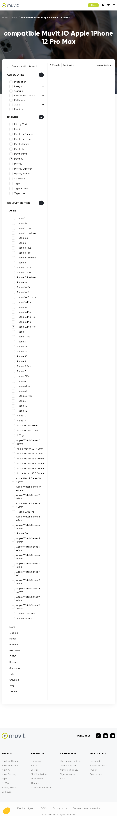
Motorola (13, 649)
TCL (10, 672)
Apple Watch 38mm (26, 424)
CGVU (44, 803)
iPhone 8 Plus (22, 365)
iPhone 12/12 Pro (24, 510)
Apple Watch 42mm (26, 429)
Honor (11, 637)
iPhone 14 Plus (22, 286)
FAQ (62, 774)
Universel (13, 678)
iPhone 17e (20, 532)
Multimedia (19, 98)
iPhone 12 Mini (22, 320)
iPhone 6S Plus (22, 394)
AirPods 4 (20, 419)
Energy (16, 85)
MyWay (17, 162)
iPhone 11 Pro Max (24, 612)
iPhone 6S (20, 389)
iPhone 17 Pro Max (24, 231)
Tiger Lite (18, 192)
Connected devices (41, 783)
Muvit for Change (10, 756)
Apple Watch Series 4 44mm (27, 517)
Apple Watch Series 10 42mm (27, 479)
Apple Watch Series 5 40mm (26, 525)
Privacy (93, 765)
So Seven (18, 177)
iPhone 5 (19, 399)
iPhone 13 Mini (22, 300)
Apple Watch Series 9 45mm (26, 605)
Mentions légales (26, 803)
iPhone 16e (20, 236)
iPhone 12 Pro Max (25, 325)
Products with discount (23, 64)
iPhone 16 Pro (22, 251)
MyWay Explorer (21, 167)
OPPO (11, 654)
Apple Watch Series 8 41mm (27, 580)
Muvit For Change (22, 132)
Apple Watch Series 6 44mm (26, 555)
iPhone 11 (20, 330)
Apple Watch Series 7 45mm (27, 572)
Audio (16, 103)
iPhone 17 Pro (22, 226)
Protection (19, 80)
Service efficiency (69, 765)
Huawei (12, 643)
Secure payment (68, 760)
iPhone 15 (20, 261)
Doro (11, 625)
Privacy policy (60, 803)
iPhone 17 (20, 216)
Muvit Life (18, 147)
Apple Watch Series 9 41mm (26, 597)
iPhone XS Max (23, 617)
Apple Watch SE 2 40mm (28, 457)
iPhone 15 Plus (22, 266)
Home (5, 17)
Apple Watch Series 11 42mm (27, 495)
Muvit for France (10, 760)
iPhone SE (20, 355)
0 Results (55, 65)
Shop (93, 5)
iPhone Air (20, 221)
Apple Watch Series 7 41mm (27, 564)
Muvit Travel (19, 152)
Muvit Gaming (20, 142)
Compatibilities (17, 201)
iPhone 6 (19, 379)
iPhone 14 (20, 281)
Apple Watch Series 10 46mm (27, 487)
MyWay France (21, 172)
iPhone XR (20, 350)
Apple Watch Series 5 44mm (26, 539)
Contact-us (96, 769)
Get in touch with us (70, 756)
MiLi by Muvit (19, 123)
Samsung (13, 666)
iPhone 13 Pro (22, 310)
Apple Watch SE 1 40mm (28, 447)
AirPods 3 (20, 414)
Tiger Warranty (67, 769)
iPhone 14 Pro (22, 290)
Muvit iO (17, 157)
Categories (14, 73)
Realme (12, 660)
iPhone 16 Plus (22, 246)
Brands (11, 115)
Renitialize (68, 65)
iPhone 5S (20, 409)
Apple (11, 209)
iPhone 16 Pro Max (24, 256)
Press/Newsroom (98, 760)
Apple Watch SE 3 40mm (28, 467)
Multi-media (37, 774)
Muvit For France (22, 137)
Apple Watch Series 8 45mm (27, 589)
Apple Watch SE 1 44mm (28, 452)
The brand (95, 756)
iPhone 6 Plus (22, 384)
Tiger (16, 182)
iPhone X (19, 340)
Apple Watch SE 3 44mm (28, 472)
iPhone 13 (20, 305)
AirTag (18, 434)
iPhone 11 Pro (22, 335)
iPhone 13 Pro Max (25, 315)
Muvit (16, 127)
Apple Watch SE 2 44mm (28, 462)
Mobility (17, 108)
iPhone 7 (19, 369)
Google (12, 631)
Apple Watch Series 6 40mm (26, 547)
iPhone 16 (20, 241)
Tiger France (20, 187)
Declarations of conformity (86, 803)
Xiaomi (11, 690)
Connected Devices (24, 94)
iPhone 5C (20, 404)
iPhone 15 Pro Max (24, 276)
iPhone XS (20, 345)
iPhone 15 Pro (22, 271)
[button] (6, 810)
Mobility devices (39, 769)
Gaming (17, 89)
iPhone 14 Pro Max (25, 295)
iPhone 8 (19, 360)
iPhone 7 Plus (22, 374)
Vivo (10, 684)
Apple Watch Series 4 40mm (27, 504)
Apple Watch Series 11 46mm (27, 441)
